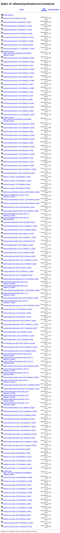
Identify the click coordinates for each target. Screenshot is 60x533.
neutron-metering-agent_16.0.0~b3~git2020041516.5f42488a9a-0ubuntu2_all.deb (17, 119)
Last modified (44, 9)
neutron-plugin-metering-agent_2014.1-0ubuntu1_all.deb (20, 298)
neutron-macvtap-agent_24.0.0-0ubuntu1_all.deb (18, 76)
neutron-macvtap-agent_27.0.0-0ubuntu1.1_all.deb (18, 88)
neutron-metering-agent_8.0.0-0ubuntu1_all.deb (18, 99)
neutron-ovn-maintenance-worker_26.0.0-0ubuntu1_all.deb (21, 192)
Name (21, 9)
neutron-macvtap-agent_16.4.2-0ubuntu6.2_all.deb (18, 58)
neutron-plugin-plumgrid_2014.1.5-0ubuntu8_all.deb (19, 415)
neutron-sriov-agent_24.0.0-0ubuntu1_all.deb (17, 496)
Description (55, 9)
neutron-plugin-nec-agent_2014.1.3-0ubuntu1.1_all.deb (20, 347)
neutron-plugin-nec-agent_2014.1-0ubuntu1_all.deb (19, 343)
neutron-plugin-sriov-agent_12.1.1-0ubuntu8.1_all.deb (20, 434)
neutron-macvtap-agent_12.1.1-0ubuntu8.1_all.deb (18, 48)
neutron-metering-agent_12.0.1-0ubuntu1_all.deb (18, 110)
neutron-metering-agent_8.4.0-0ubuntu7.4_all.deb (18, 103)
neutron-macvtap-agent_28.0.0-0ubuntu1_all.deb (18, 95)
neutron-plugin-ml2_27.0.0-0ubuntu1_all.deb (17, 313)
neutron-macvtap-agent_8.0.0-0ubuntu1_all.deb (17, 33)
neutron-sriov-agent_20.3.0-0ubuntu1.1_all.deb (17, 488)
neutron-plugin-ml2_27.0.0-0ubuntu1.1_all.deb (17, 309)
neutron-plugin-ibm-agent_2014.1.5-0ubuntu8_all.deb (19, 264)
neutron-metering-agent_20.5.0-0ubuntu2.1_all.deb (19, 139)
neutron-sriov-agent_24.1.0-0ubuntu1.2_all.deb (17, 500)
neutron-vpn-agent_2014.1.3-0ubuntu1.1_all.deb (18, 522)
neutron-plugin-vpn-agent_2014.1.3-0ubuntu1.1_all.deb (20, 441)
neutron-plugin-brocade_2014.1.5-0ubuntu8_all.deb (19, 241)
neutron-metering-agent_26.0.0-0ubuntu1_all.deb (18, 150)
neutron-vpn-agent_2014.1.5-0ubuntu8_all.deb (17, 526)
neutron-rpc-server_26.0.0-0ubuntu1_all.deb (16, 449)
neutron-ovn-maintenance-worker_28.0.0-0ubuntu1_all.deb (21, 203)
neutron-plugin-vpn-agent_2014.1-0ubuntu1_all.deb (19, 438)
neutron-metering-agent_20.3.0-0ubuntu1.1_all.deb (19, 135)
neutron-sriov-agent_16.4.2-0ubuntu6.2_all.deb (17, 477)
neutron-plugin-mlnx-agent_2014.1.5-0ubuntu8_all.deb (20, 328)
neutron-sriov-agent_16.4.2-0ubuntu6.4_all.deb (17, 481)
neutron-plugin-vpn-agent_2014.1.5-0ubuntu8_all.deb (19, 445)
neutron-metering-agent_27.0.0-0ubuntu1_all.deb (18, 158)
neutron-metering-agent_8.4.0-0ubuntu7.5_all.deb (18, 107)
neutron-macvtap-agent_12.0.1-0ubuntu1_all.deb (18, 44)
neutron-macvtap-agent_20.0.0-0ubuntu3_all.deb (18, 65)
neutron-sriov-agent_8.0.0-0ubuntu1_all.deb (16, 453)
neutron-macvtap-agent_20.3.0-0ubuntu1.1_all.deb (18, 69)
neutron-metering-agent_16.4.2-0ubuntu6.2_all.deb (19, 124)
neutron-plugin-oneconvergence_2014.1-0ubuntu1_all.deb (21, 366)
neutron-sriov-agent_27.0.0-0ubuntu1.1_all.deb (17, 507)
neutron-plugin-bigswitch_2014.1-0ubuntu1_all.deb (19, 222)
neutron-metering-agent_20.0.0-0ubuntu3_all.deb (18, 131)
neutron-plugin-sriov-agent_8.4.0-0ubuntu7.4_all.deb (19, 422)
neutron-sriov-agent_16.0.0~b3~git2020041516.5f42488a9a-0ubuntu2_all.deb (17, 472)
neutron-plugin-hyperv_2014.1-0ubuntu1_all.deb (18, 245)
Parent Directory (8, 15)
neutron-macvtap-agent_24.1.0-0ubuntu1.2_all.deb (18, 80)
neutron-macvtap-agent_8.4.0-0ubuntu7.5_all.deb (18, 41)
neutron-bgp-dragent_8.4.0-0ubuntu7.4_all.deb (17, 26)
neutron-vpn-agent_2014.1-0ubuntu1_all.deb (17, 519)
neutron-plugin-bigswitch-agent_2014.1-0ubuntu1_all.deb (21, 211)
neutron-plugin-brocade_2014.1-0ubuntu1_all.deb (18, 233)
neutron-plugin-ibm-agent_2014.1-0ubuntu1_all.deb (19, 256)
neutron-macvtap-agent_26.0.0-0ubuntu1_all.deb (18, 84)
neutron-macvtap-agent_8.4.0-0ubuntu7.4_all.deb (18, 37)
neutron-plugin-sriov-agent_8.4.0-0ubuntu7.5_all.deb (19, 426)
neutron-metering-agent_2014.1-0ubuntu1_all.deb (18, 165)
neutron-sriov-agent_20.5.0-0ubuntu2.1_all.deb (17, 492)
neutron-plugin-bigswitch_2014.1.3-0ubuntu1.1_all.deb (20, 226)
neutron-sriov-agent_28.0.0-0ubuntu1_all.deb (17, 515)
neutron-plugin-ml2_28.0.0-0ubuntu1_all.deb (17, 316)
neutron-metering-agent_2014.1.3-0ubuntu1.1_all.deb (19, 169)
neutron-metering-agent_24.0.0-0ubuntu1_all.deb (18, 142)
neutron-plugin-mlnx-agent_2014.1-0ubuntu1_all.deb (19, 320)
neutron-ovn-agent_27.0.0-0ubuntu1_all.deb (16, 184)
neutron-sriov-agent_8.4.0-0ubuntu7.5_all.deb (17, 460)
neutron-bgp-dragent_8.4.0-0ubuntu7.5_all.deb (17, 29)
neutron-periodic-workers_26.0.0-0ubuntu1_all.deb (19, 207)
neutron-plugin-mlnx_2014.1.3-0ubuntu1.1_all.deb (18, 335)
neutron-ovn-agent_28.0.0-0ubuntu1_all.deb (16, 188)
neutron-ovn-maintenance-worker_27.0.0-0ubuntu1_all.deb (21, 199)
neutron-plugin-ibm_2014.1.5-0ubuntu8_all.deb (17, 275)
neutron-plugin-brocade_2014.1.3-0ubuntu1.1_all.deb (19, 237)
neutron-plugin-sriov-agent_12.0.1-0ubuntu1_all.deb (19, 430)
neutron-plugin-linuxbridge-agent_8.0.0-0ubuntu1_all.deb (21, 279)
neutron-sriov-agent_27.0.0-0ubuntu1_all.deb (17, 511)
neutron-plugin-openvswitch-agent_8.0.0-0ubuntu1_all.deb (21, 388)
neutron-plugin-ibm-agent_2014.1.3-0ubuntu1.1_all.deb (20, 260)
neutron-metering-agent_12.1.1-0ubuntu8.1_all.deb (19, 114)
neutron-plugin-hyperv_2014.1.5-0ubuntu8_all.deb (18, 252)
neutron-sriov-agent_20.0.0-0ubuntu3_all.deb (17, 485)
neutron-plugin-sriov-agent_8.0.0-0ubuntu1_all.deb (19, 419)
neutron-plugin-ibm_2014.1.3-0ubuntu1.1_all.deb (18, 271)
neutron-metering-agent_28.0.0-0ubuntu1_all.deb (18, 161)
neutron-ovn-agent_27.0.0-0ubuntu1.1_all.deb (17, 180)
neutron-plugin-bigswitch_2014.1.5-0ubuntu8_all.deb (19, 229)
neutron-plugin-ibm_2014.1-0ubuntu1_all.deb (17, 267)
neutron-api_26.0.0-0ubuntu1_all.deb (14, 18)
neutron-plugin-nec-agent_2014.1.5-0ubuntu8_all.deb (19, 351)
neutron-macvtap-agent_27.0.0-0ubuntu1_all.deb (18, 92)
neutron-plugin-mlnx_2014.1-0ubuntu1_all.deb (17, 332)
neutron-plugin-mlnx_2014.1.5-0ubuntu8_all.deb (18, 339)
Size (49, 9)
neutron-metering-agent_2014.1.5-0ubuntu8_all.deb (19, 173)
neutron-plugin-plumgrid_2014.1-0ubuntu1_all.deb (19, 407)
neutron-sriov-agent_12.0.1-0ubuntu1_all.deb (17, 464)
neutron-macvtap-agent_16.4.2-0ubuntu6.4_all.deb (18, 61)
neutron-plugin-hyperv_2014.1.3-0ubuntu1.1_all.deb (19, 248)
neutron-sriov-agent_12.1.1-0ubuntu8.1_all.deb (17, 468)
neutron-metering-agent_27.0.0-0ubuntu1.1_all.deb (19, 154)
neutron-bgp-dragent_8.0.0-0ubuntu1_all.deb (17, 22)
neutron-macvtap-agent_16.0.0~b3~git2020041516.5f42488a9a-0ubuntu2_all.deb (17, 53)
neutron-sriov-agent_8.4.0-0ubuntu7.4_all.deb (17, 456)
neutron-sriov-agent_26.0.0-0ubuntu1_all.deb (17, 504)
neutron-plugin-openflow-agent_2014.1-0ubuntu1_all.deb (21, 377)
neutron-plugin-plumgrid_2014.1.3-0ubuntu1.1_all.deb (20, 411)
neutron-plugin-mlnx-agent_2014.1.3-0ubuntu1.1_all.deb (20, 324)
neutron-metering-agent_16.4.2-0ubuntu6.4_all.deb (19, 127)
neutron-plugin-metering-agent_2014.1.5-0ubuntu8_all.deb (21, 305)
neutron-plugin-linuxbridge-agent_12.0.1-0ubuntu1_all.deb (21, 290)
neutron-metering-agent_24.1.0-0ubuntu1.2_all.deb (19, 146)
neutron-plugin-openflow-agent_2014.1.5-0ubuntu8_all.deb (21, 385)
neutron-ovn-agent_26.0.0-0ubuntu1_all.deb (16, 177)
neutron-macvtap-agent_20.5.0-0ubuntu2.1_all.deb (18, 73)
